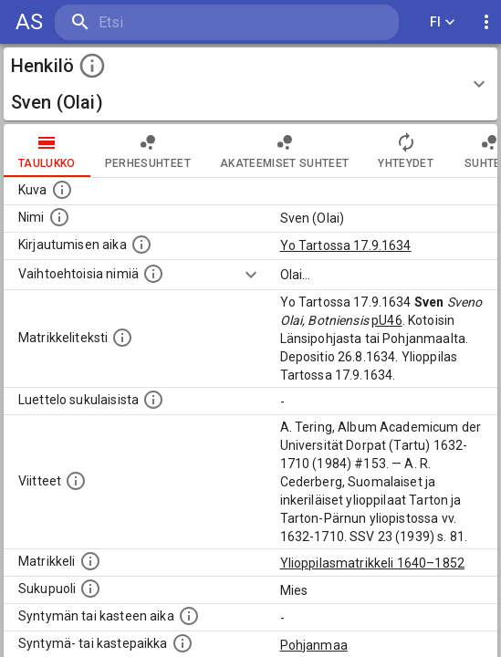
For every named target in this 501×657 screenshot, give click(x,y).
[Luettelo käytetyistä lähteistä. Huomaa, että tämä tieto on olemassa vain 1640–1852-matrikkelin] (75, 480)
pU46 (386, 320)
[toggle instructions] (92, 65)
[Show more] (251, 274)
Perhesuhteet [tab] (147, 150)
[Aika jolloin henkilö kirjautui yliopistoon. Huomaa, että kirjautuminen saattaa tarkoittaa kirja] (141, 244)
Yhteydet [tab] (405, 150)
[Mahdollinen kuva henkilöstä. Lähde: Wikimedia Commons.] (62, 189)
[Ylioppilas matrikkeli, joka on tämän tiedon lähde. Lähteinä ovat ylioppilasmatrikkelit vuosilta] (90, 561)
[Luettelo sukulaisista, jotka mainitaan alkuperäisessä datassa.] (153, 399)
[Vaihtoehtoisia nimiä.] (153, 273)
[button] (250, 83)
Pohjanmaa (314, 645)
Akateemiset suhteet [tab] (284, 150)
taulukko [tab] (47, 150)
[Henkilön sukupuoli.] (90, 588)
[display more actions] (486, 22)
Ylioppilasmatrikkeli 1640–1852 (372, 563)
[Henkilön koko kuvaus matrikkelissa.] (122, 337)
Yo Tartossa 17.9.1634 (346, 245)
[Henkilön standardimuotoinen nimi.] (59, 217)
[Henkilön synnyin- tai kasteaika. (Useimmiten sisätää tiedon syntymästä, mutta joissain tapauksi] (189, 616)
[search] (164, 22)
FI (442, 22)
